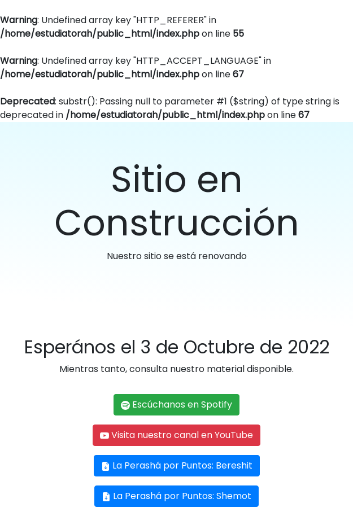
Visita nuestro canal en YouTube (176, 434)
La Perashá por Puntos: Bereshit (176, 465)
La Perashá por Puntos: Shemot (176, 495)
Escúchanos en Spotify (176, 404)
